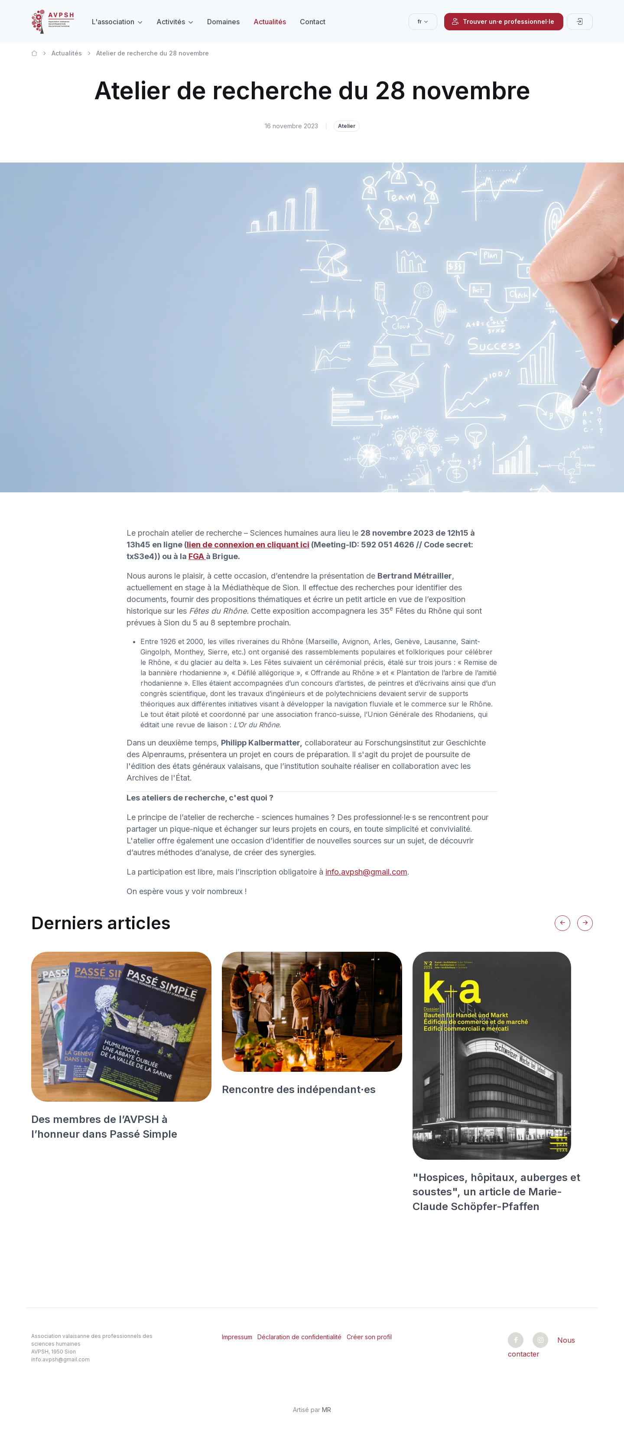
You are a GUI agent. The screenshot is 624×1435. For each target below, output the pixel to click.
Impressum (237, 1337)
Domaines (223, 21)
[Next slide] (585, 923)
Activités (170, 21)
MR (326, 1409)
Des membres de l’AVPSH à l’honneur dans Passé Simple (104, 1126)
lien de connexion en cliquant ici (248, 544)
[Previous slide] (562, 923)
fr (420, 21)
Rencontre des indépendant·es (299, 1089)
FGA (197, 556)
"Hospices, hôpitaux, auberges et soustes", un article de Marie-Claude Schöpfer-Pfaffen (496, 1192)
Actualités (270, 21)
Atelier (346, 126)
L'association (113, 21)
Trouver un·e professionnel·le (503, 22)
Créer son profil (369, 1337)
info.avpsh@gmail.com (366, 871)
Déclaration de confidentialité (299, 1337)
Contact (312, 21)
